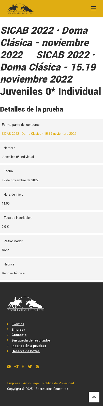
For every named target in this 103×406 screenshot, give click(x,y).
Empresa (18, 329)
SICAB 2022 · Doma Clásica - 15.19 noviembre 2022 (39, 133)
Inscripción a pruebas (29, 346)
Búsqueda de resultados (31, 340)
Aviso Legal (31, 383)
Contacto (19, 335)
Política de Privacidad (58, 383)
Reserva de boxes (26, 351)
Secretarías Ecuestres (52, 389)
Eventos (18, 324)
